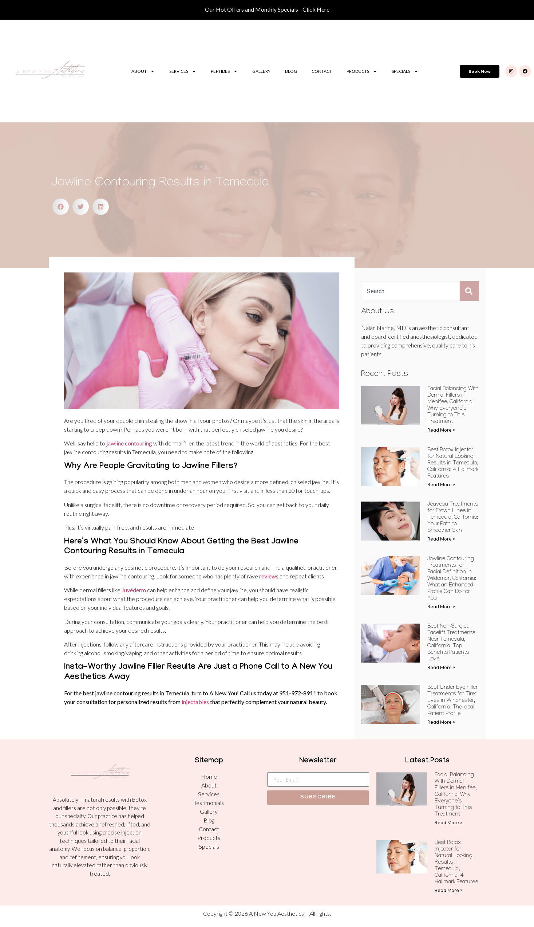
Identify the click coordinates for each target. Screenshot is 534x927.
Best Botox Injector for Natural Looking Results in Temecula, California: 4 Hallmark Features (452, 464)
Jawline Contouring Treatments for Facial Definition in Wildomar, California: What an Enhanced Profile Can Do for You (451, 579)
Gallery (261, 71)
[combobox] (410, 291)
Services (182, 71)
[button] (60, 207)
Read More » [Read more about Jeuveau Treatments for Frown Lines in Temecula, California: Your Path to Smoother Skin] (441, 539)
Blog (291, 71)
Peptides (224, 71)
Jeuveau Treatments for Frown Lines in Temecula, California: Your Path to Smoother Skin (452, 518)
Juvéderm (134, 589)
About (143, 71)
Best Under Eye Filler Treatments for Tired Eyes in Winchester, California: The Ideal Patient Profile (452, 701)
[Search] (469, 291)
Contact (322, 71)
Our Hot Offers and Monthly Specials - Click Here (267, 9)
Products (362, 71)
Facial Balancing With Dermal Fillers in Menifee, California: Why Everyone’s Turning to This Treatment (455, 795)
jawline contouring (129, 443)
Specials (405, 71)
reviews (268, 576)
